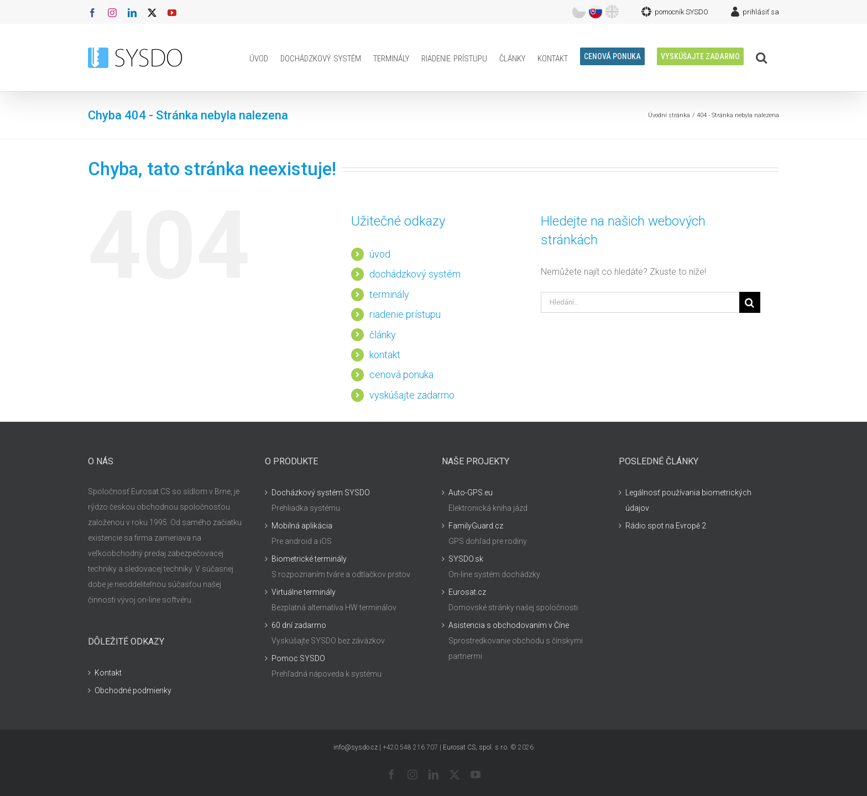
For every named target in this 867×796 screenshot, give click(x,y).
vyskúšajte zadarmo (412, 395)
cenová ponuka (401, 374)
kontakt (384, 354)
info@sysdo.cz (355, 747)
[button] (761, 57)
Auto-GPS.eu (470, 492)
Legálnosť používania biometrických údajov (688, 500)
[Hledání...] (640, 302)
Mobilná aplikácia (301, 525)
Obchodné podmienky (133, 690)
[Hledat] (749, 302)
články (382, 335)
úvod (379, 254)
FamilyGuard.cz (475, 525)
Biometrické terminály (309, 558)
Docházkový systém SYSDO (320, 492)
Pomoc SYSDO (298, 658)
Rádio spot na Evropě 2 (665, 525)
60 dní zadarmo (298, 625)
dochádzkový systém (415, 274)
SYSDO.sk (465, 558)
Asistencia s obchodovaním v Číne (508, 625)
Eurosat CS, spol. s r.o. (476, 747)
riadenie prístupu (405, 314)
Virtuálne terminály (303, 592)
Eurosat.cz (467, 592)
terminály (389, 294)
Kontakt (108, 672)
